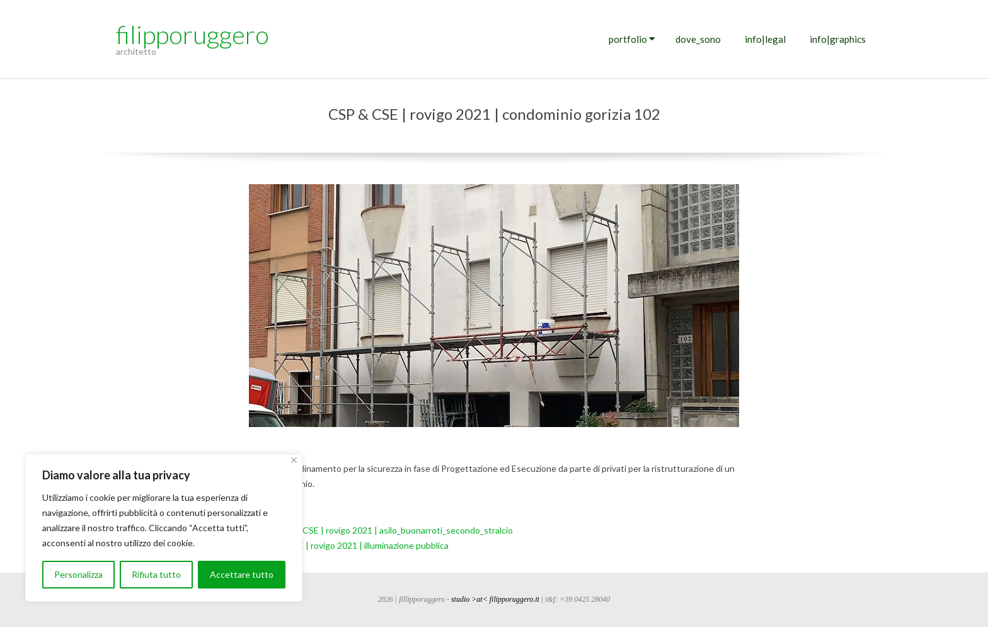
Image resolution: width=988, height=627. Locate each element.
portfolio (628, 39)
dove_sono (698, 39)
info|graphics (838, 39)
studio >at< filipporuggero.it (495, 599)
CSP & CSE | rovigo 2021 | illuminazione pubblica (354, 545)
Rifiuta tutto (156, 574)
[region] (163, 528)
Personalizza (78, 574)
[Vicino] (294, 460)
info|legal (765, 39)
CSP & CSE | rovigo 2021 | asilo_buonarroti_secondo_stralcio (394, 530)
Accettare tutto (241, 574)
